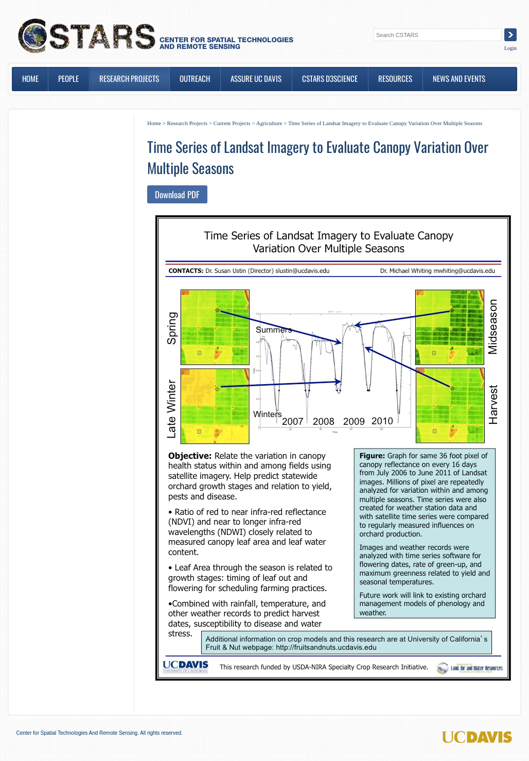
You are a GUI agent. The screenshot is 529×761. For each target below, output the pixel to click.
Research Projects (129, 78)
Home (30, 78)
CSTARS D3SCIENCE (330, 78)
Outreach (195, 78)
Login (510, 48)
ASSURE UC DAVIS (256, 78)
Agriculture (269, 123)
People (68, 78)
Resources (395, 78)
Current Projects (232, 123)
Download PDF (177, 194)
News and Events (459, 78)
